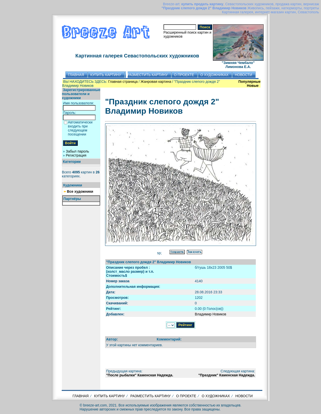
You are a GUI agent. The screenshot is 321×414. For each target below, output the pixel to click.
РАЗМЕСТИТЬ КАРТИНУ (150, 396)
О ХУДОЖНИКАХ (216, 396)
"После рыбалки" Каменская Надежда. (139, 375)
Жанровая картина (156, 82)
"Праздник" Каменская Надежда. (226, 375)
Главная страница (123, 82)
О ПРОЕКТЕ (186, 396)
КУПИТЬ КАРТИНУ (109, 396)
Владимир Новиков (210, 314)
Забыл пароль (77, 151)
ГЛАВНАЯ (80, 396)
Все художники (80, 191)
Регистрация (76, 155)
